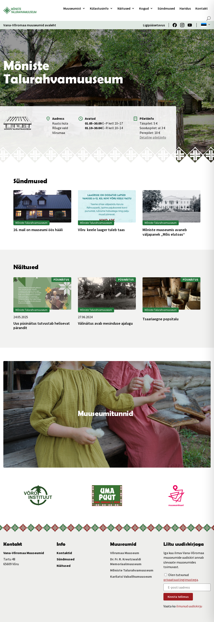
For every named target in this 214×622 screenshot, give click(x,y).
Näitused (123, 8)
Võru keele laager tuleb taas (101, 230)
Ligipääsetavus (154, 25)
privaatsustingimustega (180, 579)
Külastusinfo (99, 8)
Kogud (144, 8)
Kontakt (201, 8)
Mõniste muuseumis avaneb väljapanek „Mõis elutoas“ (165, 232)
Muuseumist (72, 8)
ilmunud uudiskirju (189, 606)
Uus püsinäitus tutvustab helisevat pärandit (41, 325)
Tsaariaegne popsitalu (160, 319)
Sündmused (166, 8)
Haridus (185, 8)
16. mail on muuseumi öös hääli (38, 230)
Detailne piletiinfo (153, 137)
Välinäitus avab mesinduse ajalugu (105, 323)
